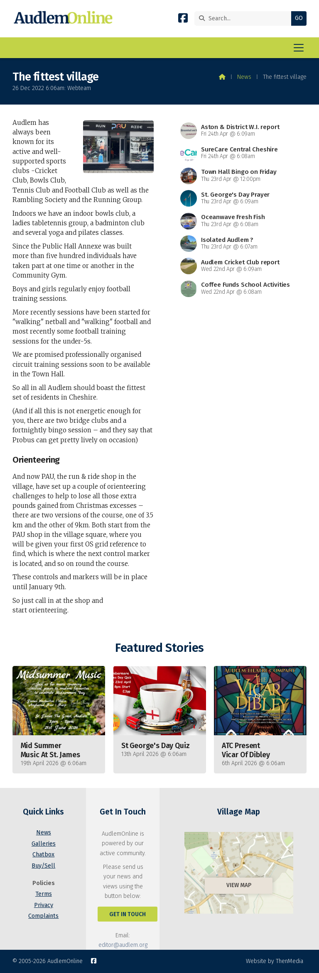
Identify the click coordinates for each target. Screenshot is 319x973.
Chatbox (43, 854)
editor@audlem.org (122, 945)
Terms (43, 893)
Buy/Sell (43, 865)
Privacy (43, 905)
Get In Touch (127, 914)
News (244, 76)
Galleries (44, 843)
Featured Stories (159, 648)
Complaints (43, 915)
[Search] (245, 18)
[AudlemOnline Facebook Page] (183, 20)
